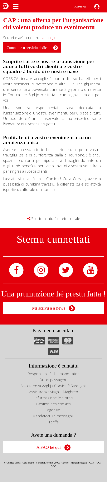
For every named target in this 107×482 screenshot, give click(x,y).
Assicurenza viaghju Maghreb (53, 391)
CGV (91, 462)
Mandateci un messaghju (53, 415)
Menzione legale (78, 462)
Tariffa (54, 421)
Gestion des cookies (53, 403)
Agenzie (53, 409)
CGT (99, 462)
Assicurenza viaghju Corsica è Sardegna (53, 385)
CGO (53, 466)
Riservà (80, 6)
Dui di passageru (53, 379)
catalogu (47, 37)
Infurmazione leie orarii (53, 397)
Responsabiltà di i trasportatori (53, 373)
